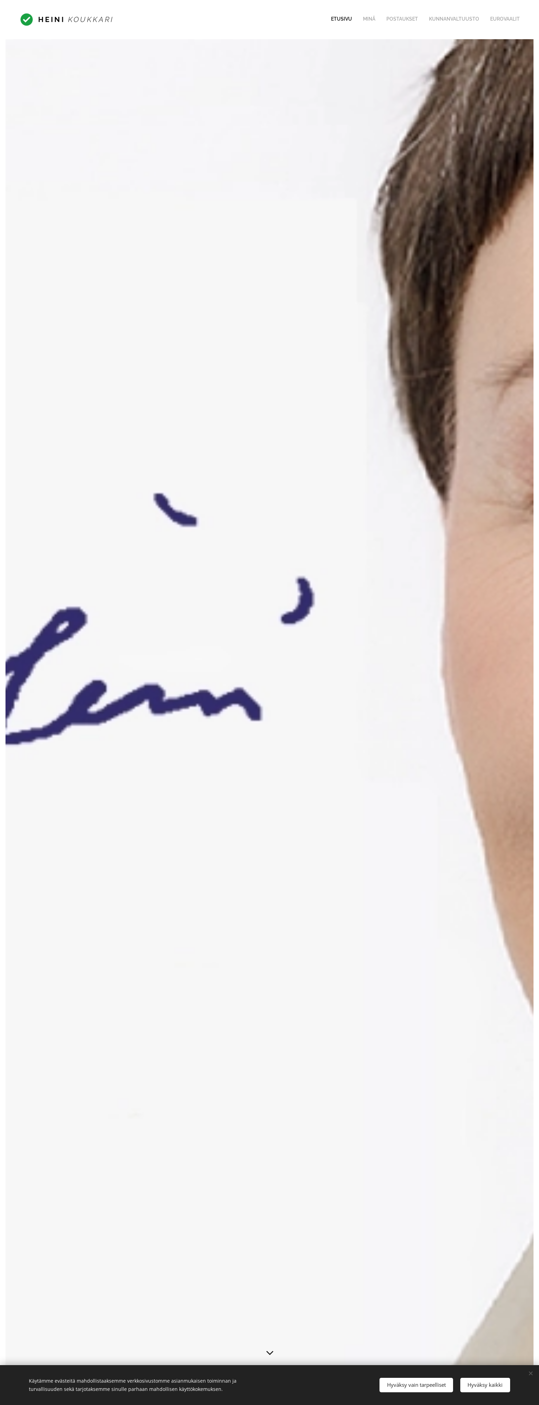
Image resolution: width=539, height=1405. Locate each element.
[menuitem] (477, 19)
